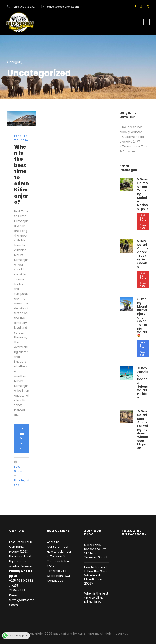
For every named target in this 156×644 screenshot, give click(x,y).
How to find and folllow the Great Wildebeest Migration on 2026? (96, 575)
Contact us (55, 581)
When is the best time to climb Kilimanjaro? (21, 174)
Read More (22, 438)
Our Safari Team (58, 547)
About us (53, 542)
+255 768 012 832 (21, 581)
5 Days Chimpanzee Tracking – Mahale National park (142, 194)
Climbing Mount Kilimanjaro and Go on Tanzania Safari (142, 317)
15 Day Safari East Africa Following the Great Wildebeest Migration (142, 429)
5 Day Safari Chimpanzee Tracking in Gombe (142, 254)
